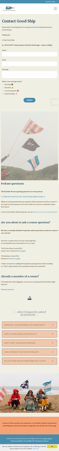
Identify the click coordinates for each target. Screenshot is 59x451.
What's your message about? (12, 81)
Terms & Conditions (16, 441)
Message (5, 69)
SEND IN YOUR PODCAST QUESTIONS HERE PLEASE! (23, 197)
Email (4, 60)
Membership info (7, 289)
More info (36, 448)
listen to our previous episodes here (45, 212)
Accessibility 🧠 (29, 441)
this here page (14, 258)
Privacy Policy (47, 438)
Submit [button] (29, 100)
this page (30, 243)
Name (4, 50)
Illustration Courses (41, 441)
